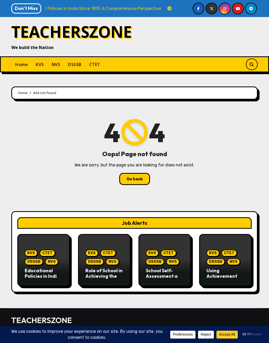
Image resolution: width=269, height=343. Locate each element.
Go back (135, 179)
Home (21, 64)
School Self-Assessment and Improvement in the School (165, 279)
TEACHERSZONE (71, 31)
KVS (40, 64)
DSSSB (74, 64)
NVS (56, 64)
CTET (94, 64)
